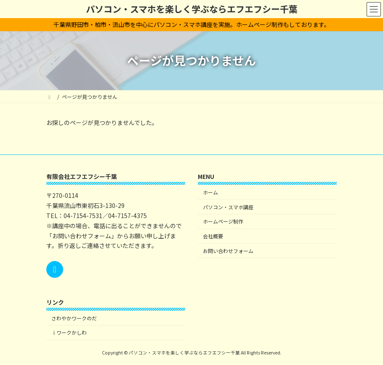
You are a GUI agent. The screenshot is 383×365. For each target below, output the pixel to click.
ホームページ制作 (223, 221)
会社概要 (213, 236)
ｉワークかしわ (69, 332)
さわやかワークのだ (74, 317)
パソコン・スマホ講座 (228, 206)
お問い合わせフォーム (228, 250)
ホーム (210, 191)
